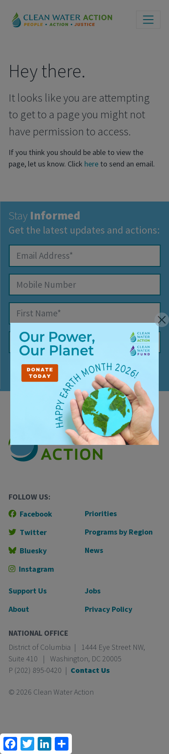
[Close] (161, 320)
